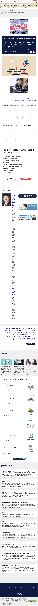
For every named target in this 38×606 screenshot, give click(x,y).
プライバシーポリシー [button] (6, 604)
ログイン (35, 2)
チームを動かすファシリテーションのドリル (13, 302)
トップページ (4, 11)
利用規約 (14, 587)
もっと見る (31, 343)
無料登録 (35, 0)
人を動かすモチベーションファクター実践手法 (13, 291)
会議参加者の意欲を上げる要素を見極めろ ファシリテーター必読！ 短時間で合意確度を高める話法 (24, 338)
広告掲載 (30, 586)
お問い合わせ (23, 586)
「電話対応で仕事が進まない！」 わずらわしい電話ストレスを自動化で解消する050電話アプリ (31, 369)
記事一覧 (11, 11)
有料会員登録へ (26, 178)
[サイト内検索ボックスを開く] (36, 5)
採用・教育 (9, 5)
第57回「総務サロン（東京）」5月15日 (22, 8)
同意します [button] (32, 601)
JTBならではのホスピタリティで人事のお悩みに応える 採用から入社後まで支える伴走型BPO (6, 369)
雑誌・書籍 (19, 387)
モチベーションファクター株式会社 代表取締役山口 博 (13, 200)
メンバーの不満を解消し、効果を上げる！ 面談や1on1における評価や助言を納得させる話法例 (24, 333)
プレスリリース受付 (7, 587)
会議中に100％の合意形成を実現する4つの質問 (21, 100)
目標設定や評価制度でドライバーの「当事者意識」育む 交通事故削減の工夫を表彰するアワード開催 (19, 369)
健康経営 (21, 5)
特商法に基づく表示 (22, 587)
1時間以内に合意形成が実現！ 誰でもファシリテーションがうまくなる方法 (18, 329)
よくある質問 (16, 586)
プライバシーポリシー (32, 587)
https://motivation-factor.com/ (13, 316)
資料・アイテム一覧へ (19, 458)
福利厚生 (16, 5)
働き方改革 (27, 5)
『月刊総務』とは (8, 586)
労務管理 (3, 5)
